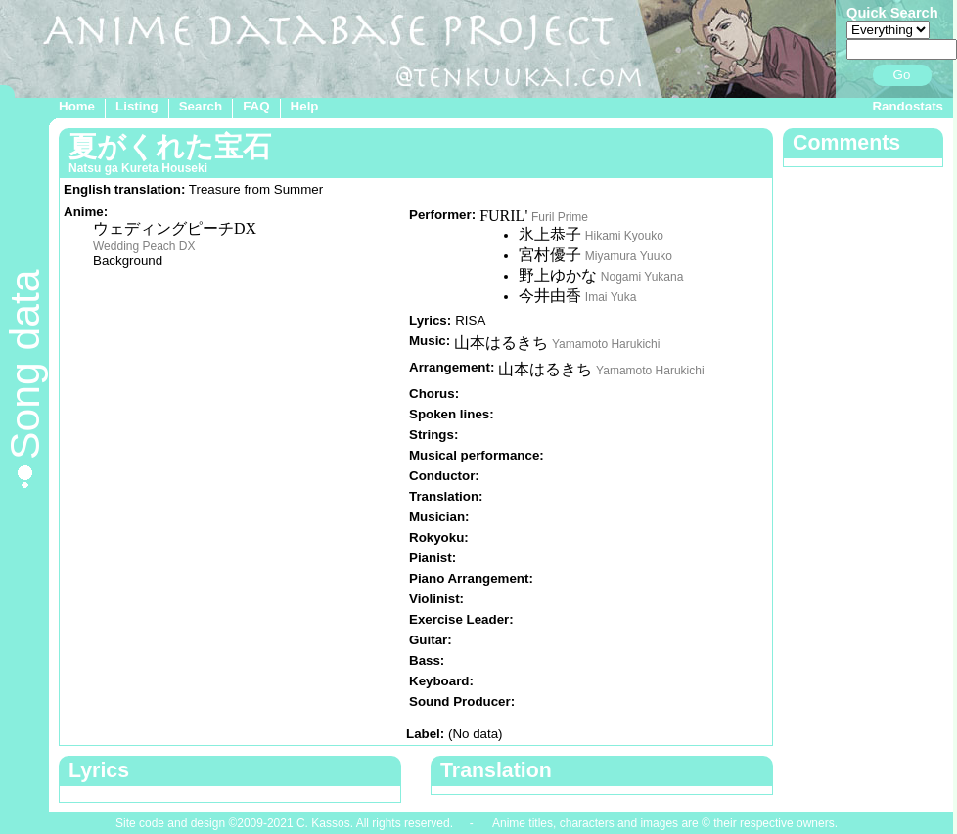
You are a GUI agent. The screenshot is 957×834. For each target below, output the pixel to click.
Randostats (907, 106)
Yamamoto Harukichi (606, 344)
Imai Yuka (610, 297)
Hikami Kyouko (624, 235)
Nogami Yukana (642, 277)
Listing (137, 106)
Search (200, 106)
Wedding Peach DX (144, 246)
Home (77, 106)
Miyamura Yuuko (628, 256)
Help (305, 106)
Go (902, 74)
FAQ (256, 106)
